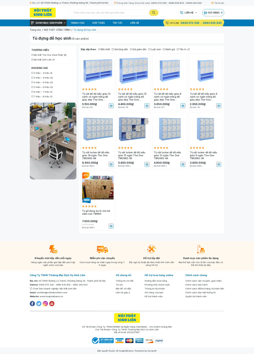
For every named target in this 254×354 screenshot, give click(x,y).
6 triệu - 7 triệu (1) (41, 91)
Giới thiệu (98, 22)
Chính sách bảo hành (196, 284)
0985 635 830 (176, 3)
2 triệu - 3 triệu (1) (41, 73)
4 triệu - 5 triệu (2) (42, 82)
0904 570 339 (159, 3)
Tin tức (117, 22)
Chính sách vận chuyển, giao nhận (203, 280)
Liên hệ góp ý (123, 292)
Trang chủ (77, 22)
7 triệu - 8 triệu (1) (41, 96)
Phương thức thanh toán (157, 284)
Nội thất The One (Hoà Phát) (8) (48, 55)
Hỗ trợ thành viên (154, 296)
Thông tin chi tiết (124, 280)
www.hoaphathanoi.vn (51, 296)
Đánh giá (169, 49)
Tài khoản (217, 3)
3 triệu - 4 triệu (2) (42, 77)
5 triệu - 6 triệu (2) (42, 87)
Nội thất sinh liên (68, 288)
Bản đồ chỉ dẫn (123, 288)
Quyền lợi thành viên (196, 296)
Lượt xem (155, 49)
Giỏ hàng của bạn (154, 292)
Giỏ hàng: (213, 12)
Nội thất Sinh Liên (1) (43, 59)
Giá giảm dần (138, 49)
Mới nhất (104, 49)
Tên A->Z (183, 49)
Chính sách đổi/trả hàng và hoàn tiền (204, 288)
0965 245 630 (194, 3)
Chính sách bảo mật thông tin (200, 292)
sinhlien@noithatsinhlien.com (52, 292)
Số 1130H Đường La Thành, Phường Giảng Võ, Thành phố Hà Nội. (72, 280)
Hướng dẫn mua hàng (156, 280)
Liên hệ (189, 12)
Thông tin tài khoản (155, 288)
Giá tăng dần (120, 49)
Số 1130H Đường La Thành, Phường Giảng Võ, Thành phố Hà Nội (74, 2)
